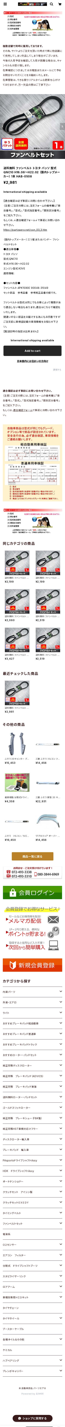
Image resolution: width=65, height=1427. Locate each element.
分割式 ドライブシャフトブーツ (20, 1265)
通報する (57, 369)
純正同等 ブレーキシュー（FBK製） (22, 1118)
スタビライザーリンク (14, 1276)
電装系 (6, 1234)
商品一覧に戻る (33, 856)
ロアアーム (9, 1286)
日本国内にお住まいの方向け (32, 361)
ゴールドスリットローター (17, 1107)
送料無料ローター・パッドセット (20, 1097)
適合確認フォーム (22, 410)
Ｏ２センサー (10, 1244)
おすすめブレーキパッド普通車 (19, 1034)
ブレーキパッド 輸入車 (16, 1149)
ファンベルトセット (13, 1223)
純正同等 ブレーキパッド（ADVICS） (23, 1076)
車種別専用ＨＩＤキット (16, 1297)
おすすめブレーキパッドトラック (20, 1044)
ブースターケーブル (13, 1329)
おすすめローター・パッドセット (20, 1055)
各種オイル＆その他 (13, 1339)
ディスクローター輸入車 (16, 1139)
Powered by (32, 1393)
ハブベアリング (11, 1360)
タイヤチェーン (11, 1307)
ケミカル (7, 1350)
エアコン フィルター (14, 1255)
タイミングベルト (12, 1213)
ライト (6, 1012)
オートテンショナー (13, 1181)
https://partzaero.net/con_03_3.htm (25, 229)
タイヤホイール (11, 1318)
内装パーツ (9, 991)
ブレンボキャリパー (13, 1371)
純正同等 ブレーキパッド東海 (20, 1086)
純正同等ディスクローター (17, 1065)
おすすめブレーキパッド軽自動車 (21, 1023)
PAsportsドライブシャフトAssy (20, 1160)
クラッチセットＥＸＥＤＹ (16, 1202)
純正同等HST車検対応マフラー (20, 1128)
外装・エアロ (10, 1002)
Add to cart (32, 351)
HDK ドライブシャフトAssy (18, 1170)
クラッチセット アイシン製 (17, 1192)
